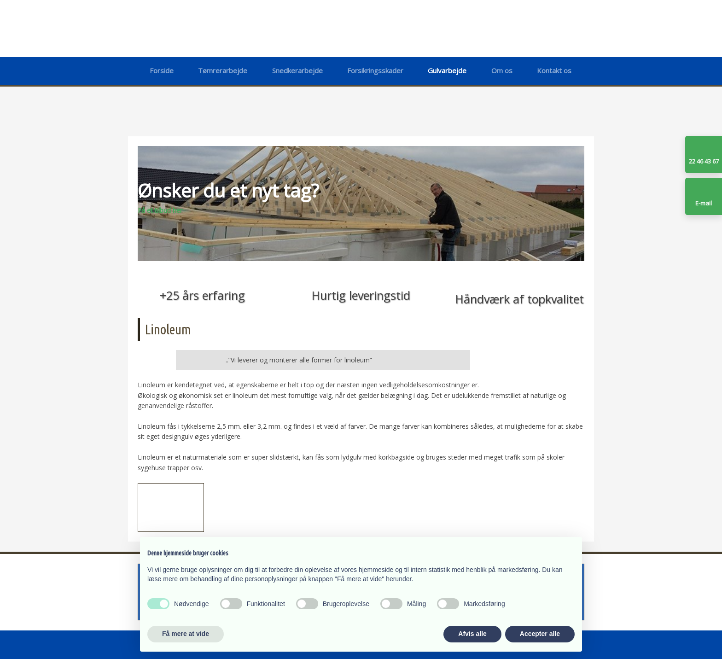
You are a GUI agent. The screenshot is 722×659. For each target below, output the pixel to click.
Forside (162, 70)
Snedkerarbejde (297, 70)
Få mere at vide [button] (185, 633)
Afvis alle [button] (472, 633)
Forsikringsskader (375, 70)
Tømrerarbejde (222, 70)
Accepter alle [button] (540, 633)
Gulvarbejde (447, 70)
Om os (501, 70)
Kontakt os (554, 70)
